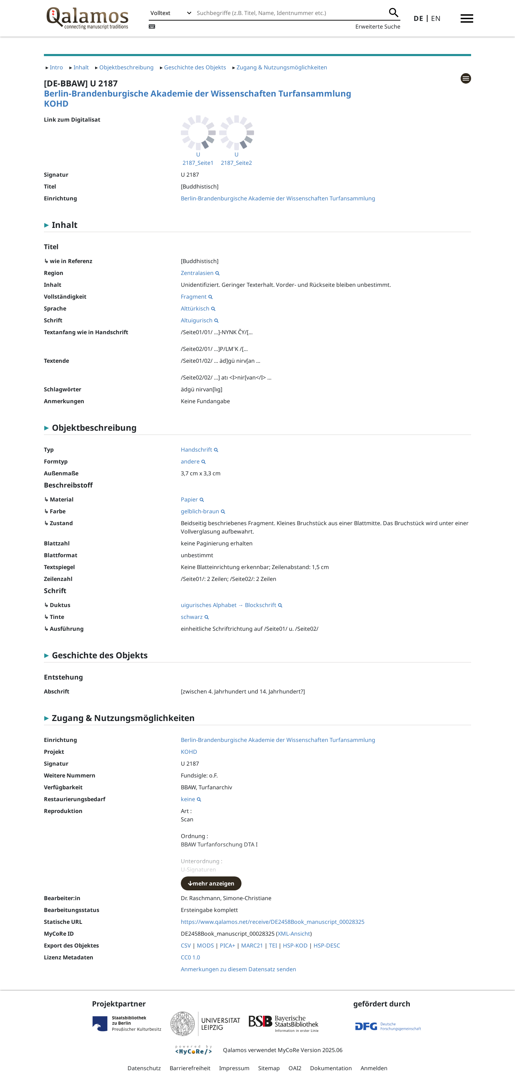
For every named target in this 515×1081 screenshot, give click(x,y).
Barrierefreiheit (190, 1068)
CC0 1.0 (190, 957)
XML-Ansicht (294, 933)
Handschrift (199, 449)
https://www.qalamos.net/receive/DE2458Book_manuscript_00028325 (272, 922)
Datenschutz (144, 1068)
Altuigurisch (199, 320)
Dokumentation (331, 1068)
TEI (273, 945)
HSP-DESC (327, 945)
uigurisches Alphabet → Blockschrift (231, 605)
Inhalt (81, 67)
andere (193, 461)
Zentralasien (200, 273)
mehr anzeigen (211, 883)
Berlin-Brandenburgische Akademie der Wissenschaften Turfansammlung (197, 93)
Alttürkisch (198, 308)
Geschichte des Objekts (195, 67)
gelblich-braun (203, 511)
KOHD (56, 103)
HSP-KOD (295, 945)
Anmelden (374, 1068)
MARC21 (252, 945)
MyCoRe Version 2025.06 (310, 1050)
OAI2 (295, 1068)
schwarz (195, 617)
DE (418, 18)
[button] (467, 18)
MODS (205, 945)
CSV (186, 945)
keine (191, 799)
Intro (56, 67)
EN (436, 18)
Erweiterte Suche (377, 26)
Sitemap (269, 1068)
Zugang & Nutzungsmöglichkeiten (282, 67)
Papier (192, 499)
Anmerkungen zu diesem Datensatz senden (238, 969)
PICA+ (227, 945)
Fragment (197, 296)
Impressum (234, 1068)
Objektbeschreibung (126, 67)
